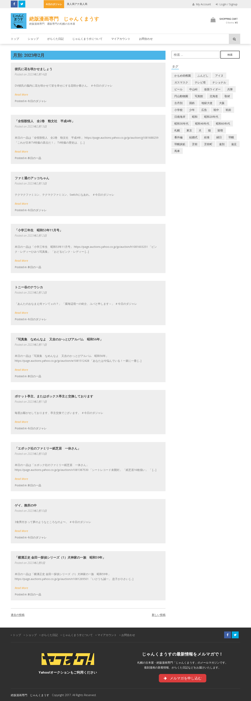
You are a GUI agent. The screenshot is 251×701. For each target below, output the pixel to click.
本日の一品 (34, 158)
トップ (15, 39)
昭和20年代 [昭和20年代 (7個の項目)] (211, 116)
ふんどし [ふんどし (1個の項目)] (202, 75)
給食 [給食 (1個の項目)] (207, 137)
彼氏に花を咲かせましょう (33, 69)
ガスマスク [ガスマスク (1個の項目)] (181, 82)
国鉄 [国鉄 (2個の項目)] (192, 103)
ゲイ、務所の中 (26, 505)
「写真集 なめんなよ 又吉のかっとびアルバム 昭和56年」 (59, 339)
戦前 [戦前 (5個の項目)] (228, 110)
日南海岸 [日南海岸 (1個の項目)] (179, 116)
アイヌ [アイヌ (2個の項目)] (219, 75)
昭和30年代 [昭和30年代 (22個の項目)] (181, 123)
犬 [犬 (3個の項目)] (200, 130)
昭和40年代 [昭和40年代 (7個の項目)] (202, 123)
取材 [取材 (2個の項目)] (227, 96)
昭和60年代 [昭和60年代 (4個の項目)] (223, 123)
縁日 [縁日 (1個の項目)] (219, 137)
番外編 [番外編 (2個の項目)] (178, 137)
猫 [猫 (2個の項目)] (209, 130)
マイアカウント (120, 39)
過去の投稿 (18, 615)
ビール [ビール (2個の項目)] (178, 89)
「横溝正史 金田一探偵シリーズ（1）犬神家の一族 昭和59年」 (60, 557)
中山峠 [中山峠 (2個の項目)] (193, 89)
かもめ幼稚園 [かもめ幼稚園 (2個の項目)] (182, 75)
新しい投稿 (159, 615)
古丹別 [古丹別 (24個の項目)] (178, 103)
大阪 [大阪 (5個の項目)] (222, 103)
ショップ (33, 39)
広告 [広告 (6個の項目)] (204, 110)
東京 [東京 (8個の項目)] (189, 130)
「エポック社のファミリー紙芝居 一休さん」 (48, 448)
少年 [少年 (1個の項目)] (192, 110)
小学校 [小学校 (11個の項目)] (178, 110)
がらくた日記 (55, 39)
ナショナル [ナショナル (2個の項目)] (219, 82)
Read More (21, 94)
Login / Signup (226, 4)
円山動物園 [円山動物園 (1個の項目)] (181, 96)
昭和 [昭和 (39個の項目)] (194, 116)
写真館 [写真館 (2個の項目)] (199, 96)
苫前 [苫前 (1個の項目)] (194, 144)
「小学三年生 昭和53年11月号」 (39, 230)
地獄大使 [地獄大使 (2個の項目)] (206, 103)
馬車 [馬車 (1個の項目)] (177, 151)
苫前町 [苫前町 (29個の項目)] (208, 144)
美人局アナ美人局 (77, 4)
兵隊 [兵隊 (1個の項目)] (230, 89)
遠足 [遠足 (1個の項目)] (234, 144)
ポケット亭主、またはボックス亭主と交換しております (54, 396)
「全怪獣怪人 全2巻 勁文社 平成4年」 (45, 121)
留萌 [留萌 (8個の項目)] (220, 130)
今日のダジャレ (37, 101)
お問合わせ (146, 39)
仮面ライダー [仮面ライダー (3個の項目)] (212, 89)
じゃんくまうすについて (87, 39)
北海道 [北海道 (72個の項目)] (214, 96)
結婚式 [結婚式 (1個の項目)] (193, 137)
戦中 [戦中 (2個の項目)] (216, 110)
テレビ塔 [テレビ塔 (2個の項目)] (200, 82)
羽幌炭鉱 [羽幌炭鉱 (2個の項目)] (179, 144)
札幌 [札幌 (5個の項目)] (177, 130)
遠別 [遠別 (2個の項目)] (222, 144)
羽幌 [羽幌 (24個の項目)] (231, 137)
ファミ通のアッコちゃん (32, 178)
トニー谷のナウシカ (29, 287)
